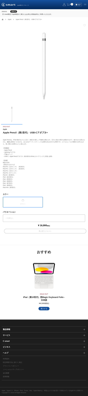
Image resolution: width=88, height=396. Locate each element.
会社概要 (6, 373)
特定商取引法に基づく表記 (12, 362)
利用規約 (6, 359)
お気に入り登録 (84, 25)
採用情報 (6, 376)
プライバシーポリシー (11, 366)
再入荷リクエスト (45, 231)
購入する (44, 309)
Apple (9, 19)
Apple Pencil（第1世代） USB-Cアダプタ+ (29, 19)
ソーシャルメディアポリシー (13, 369)
